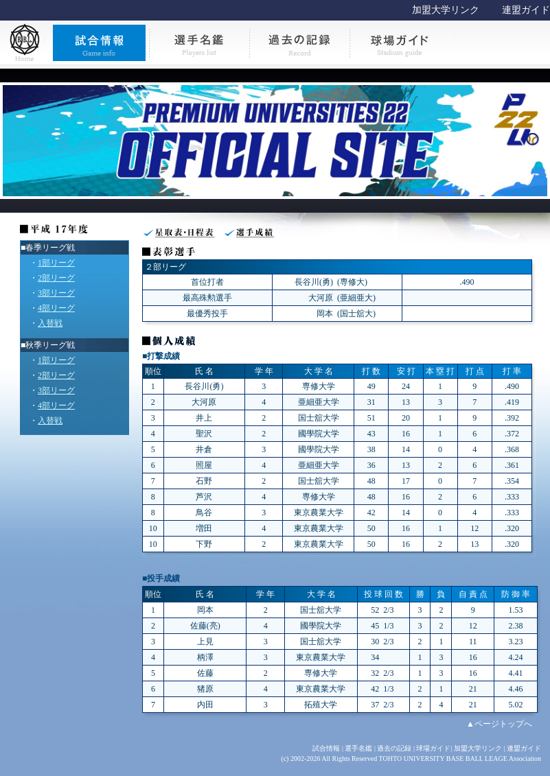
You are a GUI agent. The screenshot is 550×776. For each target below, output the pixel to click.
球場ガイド (433, 748)
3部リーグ (56, 293)
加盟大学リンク (445, 10)
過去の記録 (394, 748)
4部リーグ (56, 308)
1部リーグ (56, 263)
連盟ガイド (526, 10)
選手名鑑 (358, 748)
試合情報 (326, 748)
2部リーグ (56, 278)
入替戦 (50, 323)
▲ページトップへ (499, 724)
